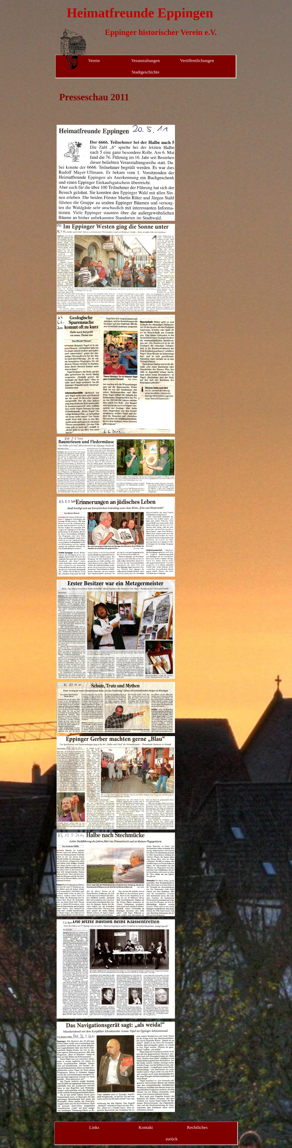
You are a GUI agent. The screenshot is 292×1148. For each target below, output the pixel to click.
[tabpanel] (115, 104)
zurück (171, 1139)
